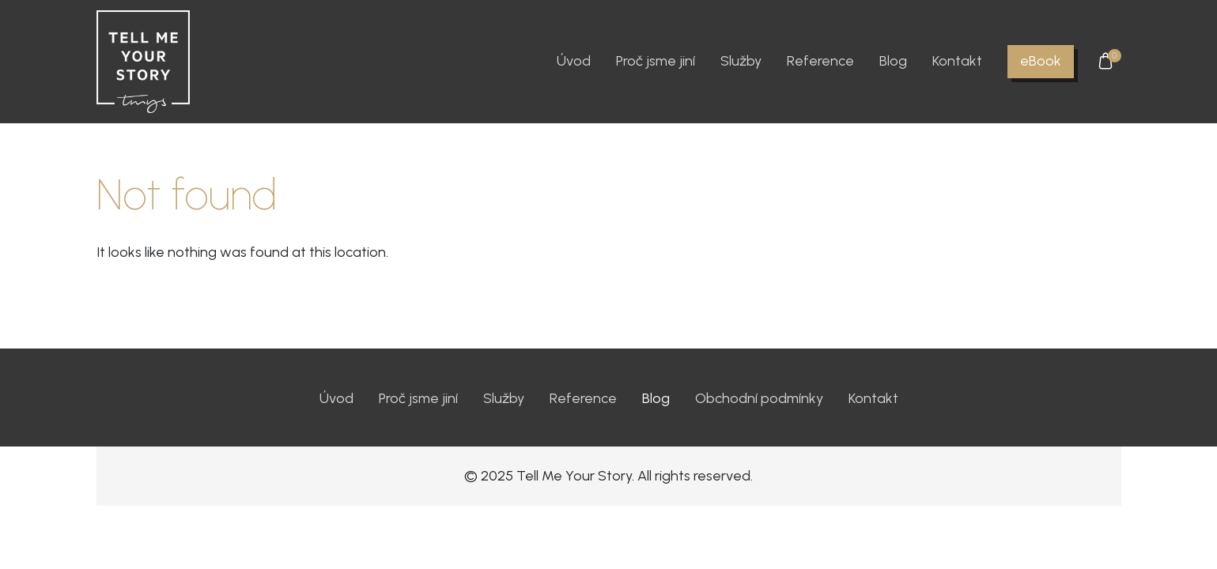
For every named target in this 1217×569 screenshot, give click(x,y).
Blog (893, 61)
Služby (741, 61)
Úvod (574, 61)
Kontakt (957, 61)
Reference (820, 61)
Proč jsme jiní (655, 61)
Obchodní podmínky (759, 398)
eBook (1040, 61)
